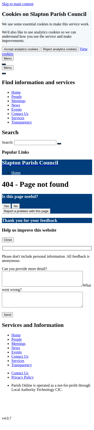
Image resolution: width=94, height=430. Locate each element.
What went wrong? (16, 292)
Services (17, 118)
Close (8, 240)
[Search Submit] (59, 143)
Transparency (21, 122)
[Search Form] (35, 142)
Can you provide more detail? (24, 269)
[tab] (8, 58)
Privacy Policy (22, 383)
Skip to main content (17, 4)
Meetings (18, 101)
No (16, 206)
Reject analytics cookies (60, 49)
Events (16, 109)
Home (16, 92)
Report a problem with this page (26, 211)
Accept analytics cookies (21, 49)
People (16, 97)
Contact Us (19, 114)
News (15, 105)
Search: (8, 142)
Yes (6, 206)
